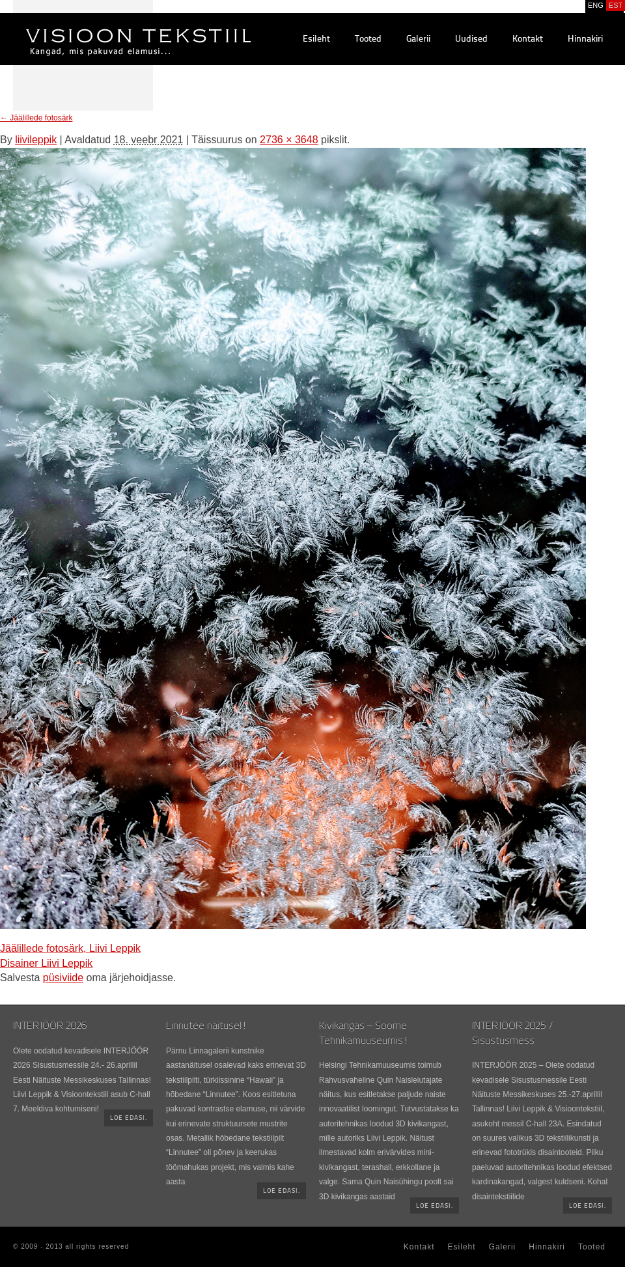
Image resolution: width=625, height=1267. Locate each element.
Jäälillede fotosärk (36, 117)
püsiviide (63, 977)
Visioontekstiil (109, 26)
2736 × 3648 (289, 139)
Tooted (368, 39)
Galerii (418, 39)
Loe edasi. (128, 1118)
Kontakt (527, 39)
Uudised (471, 39)
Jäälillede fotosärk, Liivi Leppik (70, 948)
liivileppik (36, 139)
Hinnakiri (585, 39)
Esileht (316, 39)
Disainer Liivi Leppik (46, 963)
